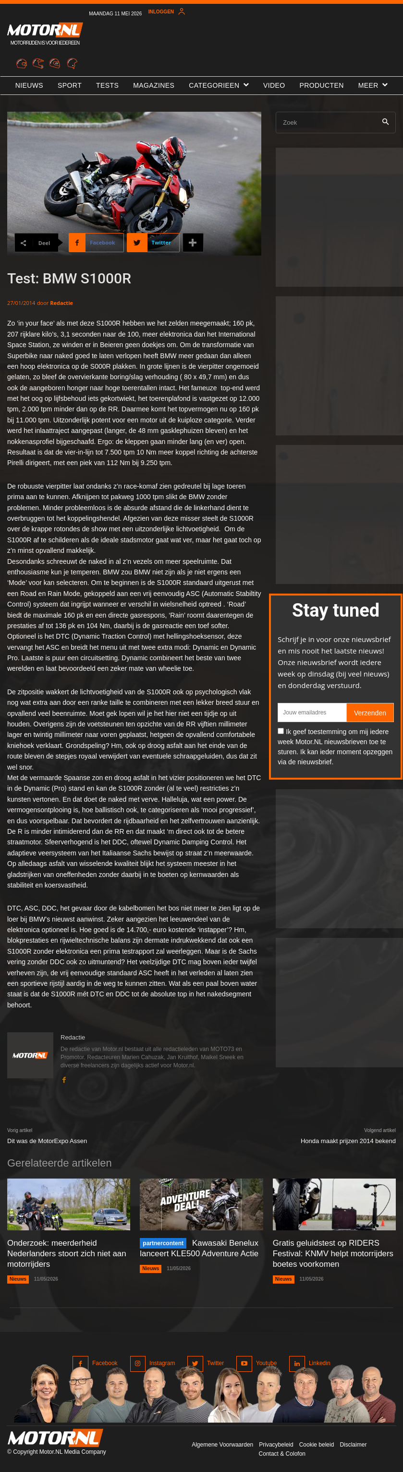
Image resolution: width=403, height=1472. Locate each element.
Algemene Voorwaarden (222, 1442)
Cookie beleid (316, 1442)
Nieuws (18, 1277)
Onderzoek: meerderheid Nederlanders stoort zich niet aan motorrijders (63, 1252)
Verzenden (370, 713)
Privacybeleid (276, 1442)
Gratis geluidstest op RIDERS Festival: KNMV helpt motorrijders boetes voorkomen (330, 1252)
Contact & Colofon (282, 1452)
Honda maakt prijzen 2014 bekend (348, 1141)
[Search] (385, 122)
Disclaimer (353, 1442)
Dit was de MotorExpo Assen (47, 1141)
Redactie (61, 302)
